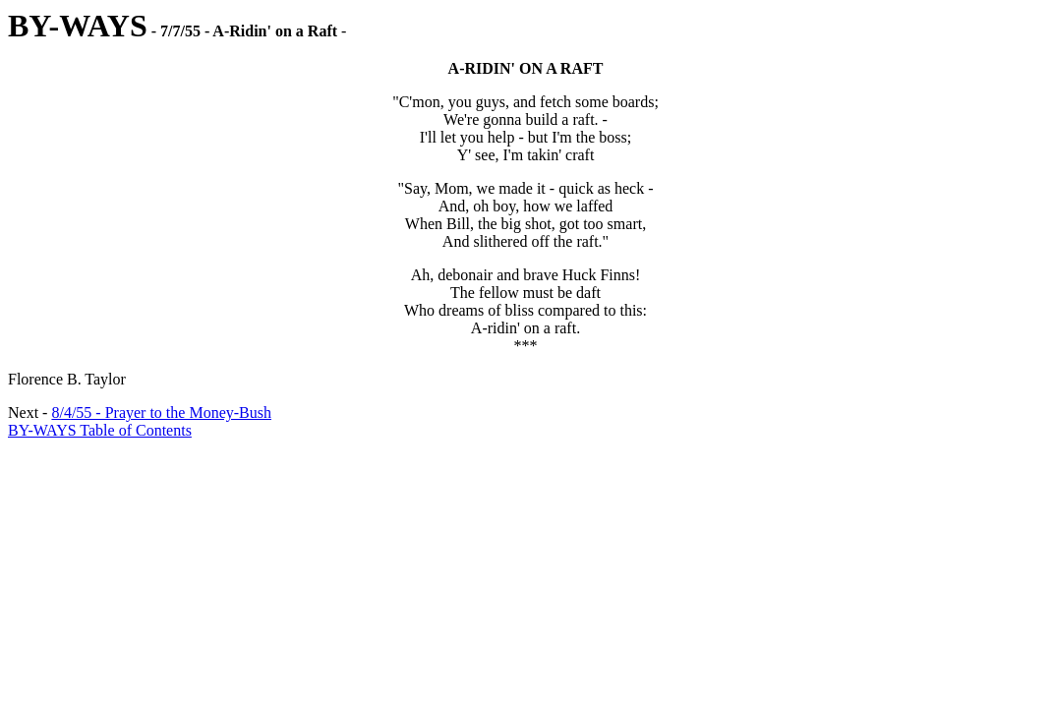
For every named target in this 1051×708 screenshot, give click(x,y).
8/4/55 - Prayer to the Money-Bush (161, 412)
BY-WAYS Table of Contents (100, 430)
